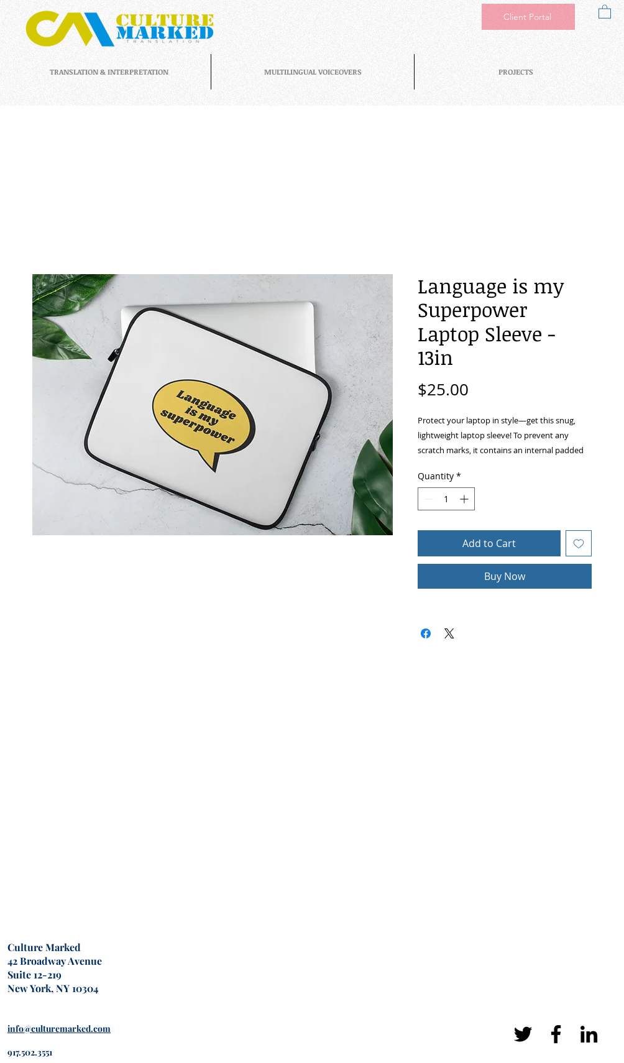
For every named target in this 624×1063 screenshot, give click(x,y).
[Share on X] (449, 633)
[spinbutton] (446, 499)
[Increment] (465, 499)
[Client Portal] (528, 17)
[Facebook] (556, 1034)
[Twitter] (523, 1034)
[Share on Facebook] (425, 633)
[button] (605, 11)
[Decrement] (427, 499)
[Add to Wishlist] (579, 543)
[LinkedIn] (589, 1034)
